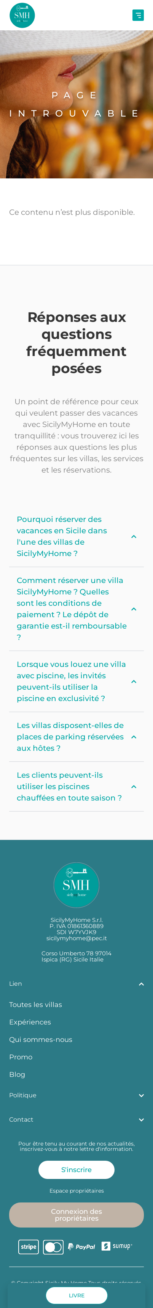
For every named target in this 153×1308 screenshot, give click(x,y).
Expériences (30, 1022)
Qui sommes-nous (40, 1039)
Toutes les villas (35, 1004)
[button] (77, 1295)
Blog (17, 1074)
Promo (20, 1057)
